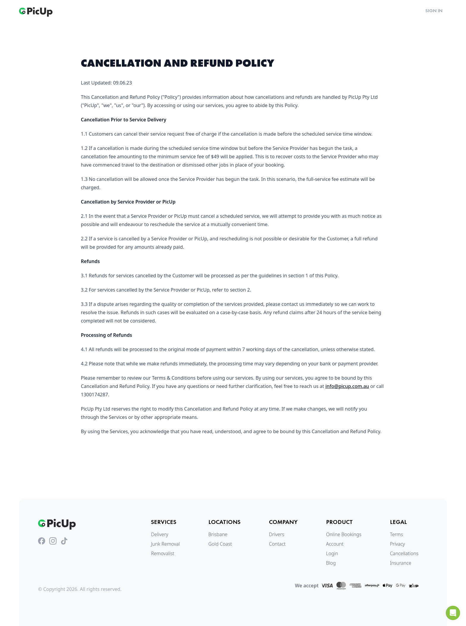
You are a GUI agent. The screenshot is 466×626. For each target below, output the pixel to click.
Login (332, 553)
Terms (396, 534)
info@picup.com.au (347, 386)
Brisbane (217, 534)
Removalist (162, 553)
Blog (331, 563)
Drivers (276, 534)
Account (335, 544)
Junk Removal (165, 544)
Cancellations (404, 553)
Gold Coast (220, 544)
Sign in (434, 10)
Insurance (400, 563)
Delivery (159, 534)
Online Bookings (343, 534)
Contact (277, 544)
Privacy (397, 544)
